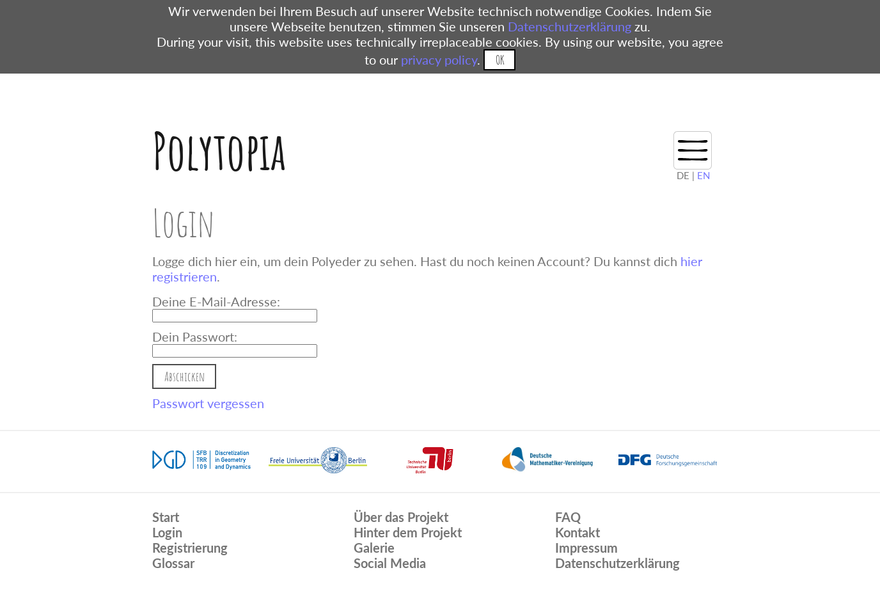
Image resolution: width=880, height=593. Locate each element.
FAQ (568, 517)
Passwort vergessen (208, 403)
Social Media (390, 563)
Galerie (374, 547)
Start (165, 517)
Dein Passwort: (194, 336)
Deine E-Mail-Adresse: (216, 301)
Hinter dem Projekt (408, 532)
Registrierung (190, 547)
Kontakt (577, 532)
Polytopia (219, 150)
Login (167, 532)
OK (500, 60)
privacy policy (439, 59)
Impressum (586, 547)
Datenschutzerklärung (569, 26)
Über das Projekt (401, 517)
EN (703, 175)
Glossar (173, 563)
